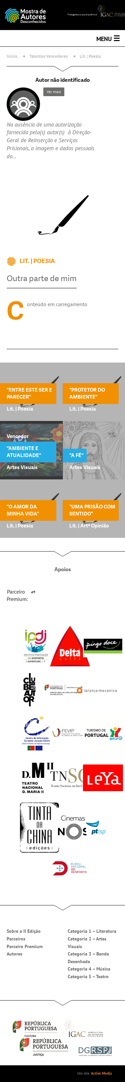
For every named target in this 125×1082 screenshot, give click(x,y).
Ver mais (54, 91)
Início (12, 56)
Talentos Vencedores (48, 56)
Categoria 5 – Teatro (88, 976)
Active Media (101, 1073)
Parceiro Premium (25, 946)
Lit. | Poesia (90, 56)
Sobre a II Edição (24, 931)
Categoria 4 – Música (89, 969)
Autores (14, 954)
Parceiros (16, 939)
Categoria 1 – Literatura (92, 931)
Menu (108, 38)
